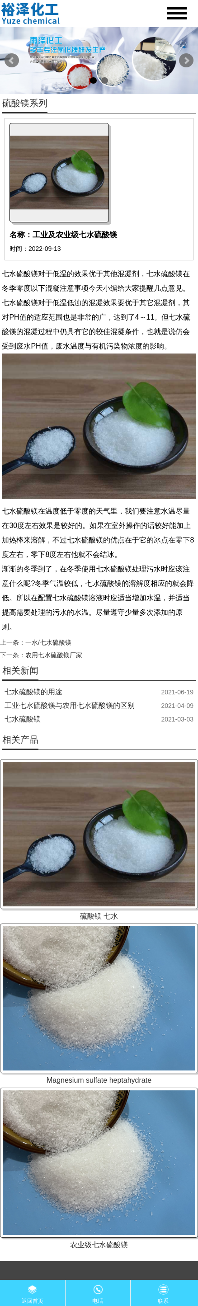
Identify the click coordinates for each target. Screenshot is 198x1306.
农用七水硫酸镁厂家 (53, 655)
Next (186, 60)
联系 (163, 1292)
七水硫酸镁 (23, 719)
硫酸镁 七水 (99, 916)
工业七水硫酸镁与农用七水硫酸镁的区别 (70, 705)
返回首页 (32, 1292)
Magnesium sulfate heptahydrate (99, 1080)
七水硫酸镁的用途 (33, 692)
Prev (12, 60)
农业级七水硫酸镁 (99, 1245)
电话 (97, 1292)
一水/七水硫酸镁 (48, 642)
